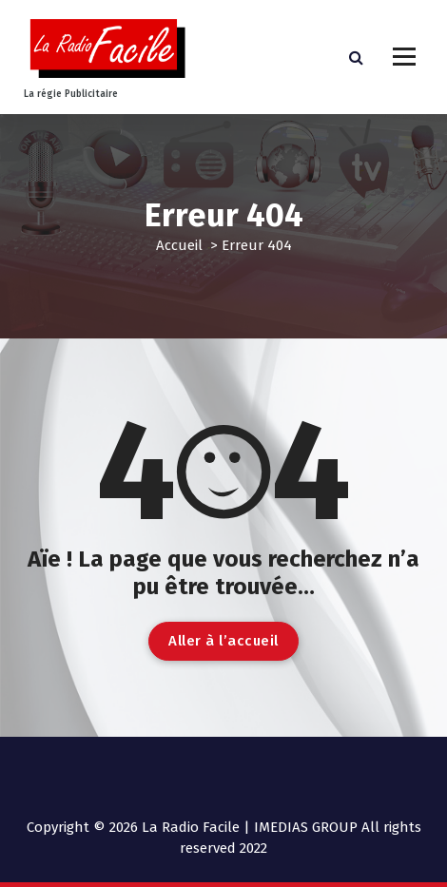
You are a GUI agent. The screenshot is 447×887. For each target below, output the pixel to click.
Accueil (179, 245)
